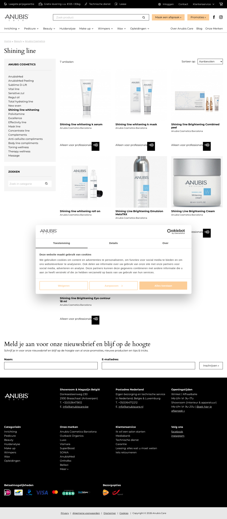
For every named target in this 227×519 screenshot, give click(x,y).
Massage (14, 155)
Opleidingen (12, 460)
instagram (177, 435)
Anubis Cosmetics (35, 41)
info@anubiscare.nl (131, 406)
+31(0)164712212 (128, 402)
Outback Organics (71, 435)
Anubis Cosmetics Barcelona (78, 431)
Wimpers (10, 452)
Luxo (63, 440)
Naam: (8, 359)
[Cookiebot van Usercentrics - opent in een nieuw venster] (172, 231)
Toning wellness (18, 147)
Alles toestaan (163, 285)
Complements (17, 134)
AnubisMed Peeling (21, 80)
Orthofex (65, 460)
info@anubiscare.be (75, 406)
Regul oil (14, 97)
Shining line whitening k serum (81, 124)
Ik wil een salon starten (130, 431)
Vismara (65, 444)
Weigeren (63, 285)
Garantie (121, 444)
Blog (199, 28)
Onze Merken (214, 28)
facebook (177, 431)
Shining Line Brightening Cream (193, 211)
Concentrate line (19, 130)
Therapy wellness (19, 151)
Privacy (65, 513)
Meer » (64, 469)
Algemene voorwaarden (86, 513)
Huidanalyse (12, 444)
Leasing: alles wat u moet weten (136, 448)
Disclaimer (110, 513)
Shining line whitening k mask (136, 124)
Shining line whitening (23, 109)
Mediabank (123, 435)
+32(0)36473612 (72, 402)
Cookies (123, 513)
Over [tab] (165, 243)
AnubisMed (15, 76)
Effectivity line (17, 122)
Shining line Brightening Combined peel (195, 126)
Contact (183, 4)
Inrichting (10, 431)
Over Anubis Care (182, 28)
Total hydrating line (20, 101)
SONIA (64, 452)
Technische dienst (127, 440)
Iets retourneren (126, 452)
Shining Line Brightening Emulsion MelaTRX (139, 213)
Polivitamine (16, 114)
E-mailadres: (110, 359)
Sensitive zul (16, 93)
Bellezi (64, 464)
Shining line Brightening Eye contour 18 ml (85, 299)
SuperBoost (67, 448)
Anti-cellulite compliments (25, 139)
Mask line (14, 126)
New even (14, 105)
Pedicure (10, 435)
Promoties (197, 17)
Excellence (15, 118)
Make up (9, 448)
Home (7, 41)
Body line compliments (23, 143)
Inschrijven (210, 365)
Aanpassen (114, 285)
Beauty (18, 41)
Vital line (13, 89)
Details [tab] (113, 243)
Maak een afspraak (167, 17)
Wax (7, 456)
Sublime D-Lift (17, 84)
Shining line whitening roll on (80, 211)
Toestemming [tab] (61, 243)
